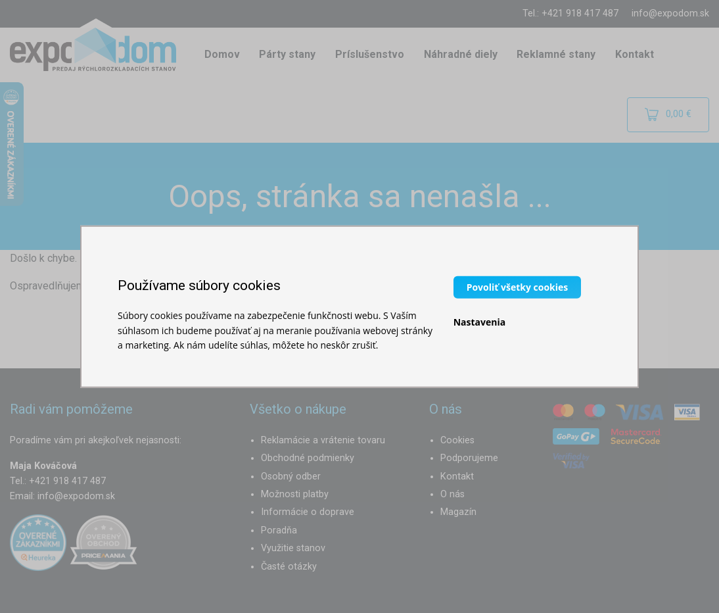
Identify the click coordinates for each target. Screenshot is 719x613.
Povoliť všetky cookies (517, 287)
